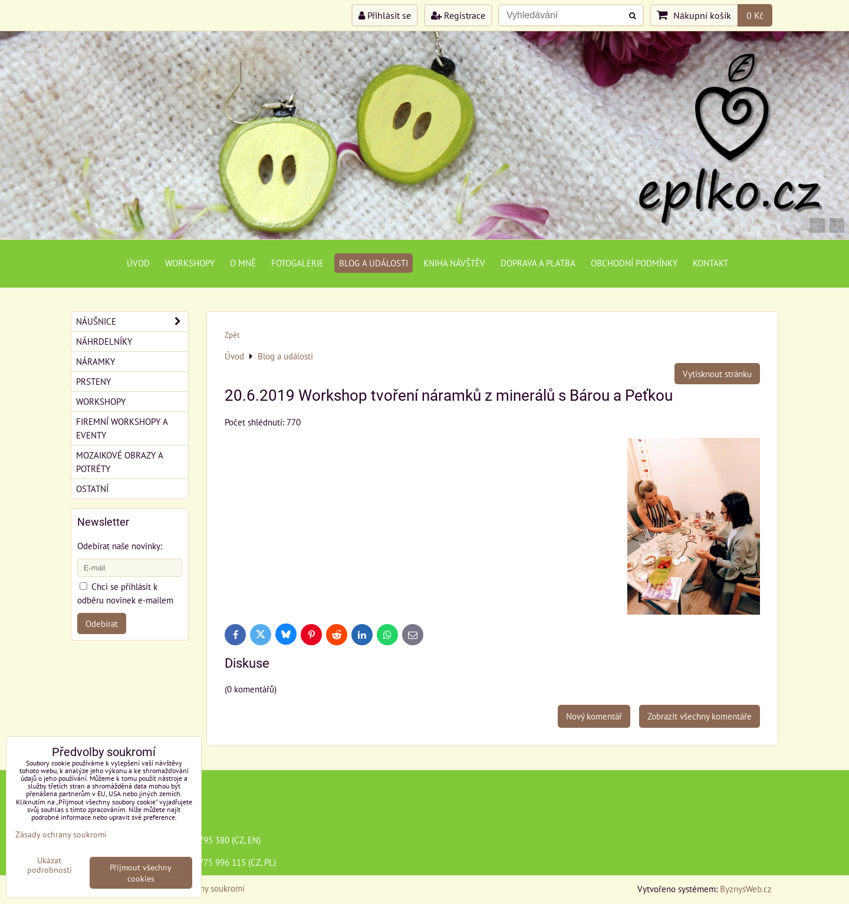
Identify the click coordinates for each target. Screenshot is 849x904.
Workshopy (190, 263)
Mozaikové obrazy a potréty (119, 461)
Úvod (138, 263)
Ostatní (92, 488)
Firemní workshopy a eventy (122, 428)
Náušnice (132, 321)
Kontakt (710, 263)
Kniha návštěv (454, 263)
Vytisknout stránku (717, 374)
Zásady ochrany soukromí (61, 834)
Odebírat (101, 623)
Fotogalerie (297, 263)
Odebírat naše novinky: (119, 546)
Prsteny (93, 381)
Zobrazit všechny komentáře (699, 716)
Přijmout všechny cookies (141, 873)
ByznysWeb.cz (746, 889)
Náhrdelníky (104, 341)
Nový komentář (594, 716)
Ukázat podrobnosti (49, 865)
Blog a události (373, 263)
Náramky (95, 361)
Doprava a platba (538, 263)
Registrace (458, 15)
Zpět (232, 335)
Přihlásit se (384, 15)
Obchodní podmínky (634, 263)
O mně (243, 263)
